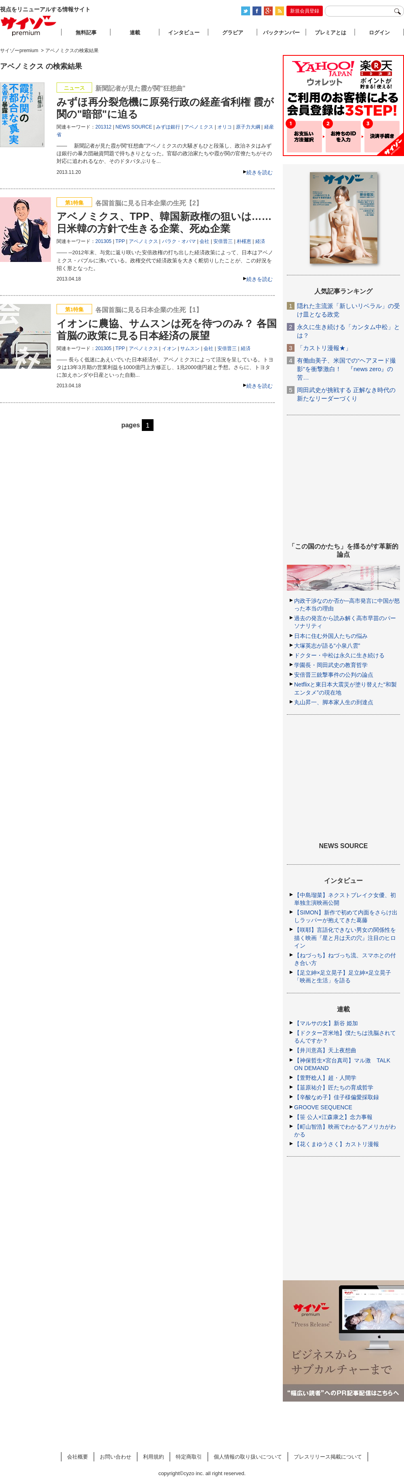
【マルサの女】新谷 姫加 (326, 1023)
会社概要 (77, 1457)
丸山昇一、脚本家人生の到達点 (333, 702)
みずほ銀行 (168, 127)
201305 (103, 241)
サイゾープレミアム (28, 25)
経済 (260, 241)
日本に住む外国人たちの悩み (331, 636)
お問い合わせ (115, 1457)
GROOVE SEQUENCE (323, 1107)
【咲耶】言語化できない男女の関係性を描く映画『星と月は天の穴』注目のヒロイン (345, 937)
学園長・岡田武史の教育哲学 (331, 665)
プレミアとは (330, 33)
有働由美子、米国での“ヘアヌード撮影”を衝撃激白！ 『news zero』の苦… (346, 369)
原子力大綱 (248, 127)
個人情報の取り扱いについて (248, 1457)
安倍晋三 (223, 241)
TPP (120, 241)
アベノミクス (198, 127)
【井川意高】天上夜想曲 (325, 1050)
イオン (169, 348)
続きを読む (259, 172)
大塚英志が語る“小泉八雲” (327, 645)
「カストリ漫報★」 (324, 347)
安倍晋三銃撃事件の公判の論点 (333, 674)
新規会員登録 (304, 11)
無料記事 (86, 33)
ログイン (379, 33)
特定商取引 (189, 1457)
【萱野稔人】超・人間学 (325, 1078)
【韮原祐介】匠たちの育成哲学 (333, 1087)
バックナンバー (281, 33)
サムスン (190, 348)
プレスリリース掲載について (328, 1457)
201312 (103, 127)
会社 (204, 241)
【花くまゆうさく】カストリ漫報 (336, 1144)
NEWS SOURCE (134, 127)
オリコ (224, 127)
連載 (135, 33)
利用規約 (153, 1457)
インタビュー (184, 33)
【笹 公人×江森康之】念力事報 (333, 1117)
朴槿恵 (244, 241)
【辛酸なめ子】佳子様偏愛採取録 (336, 1097)
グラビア (232, 33)
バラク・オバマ (179, 241)
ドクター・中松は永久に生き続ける (339, 655)
